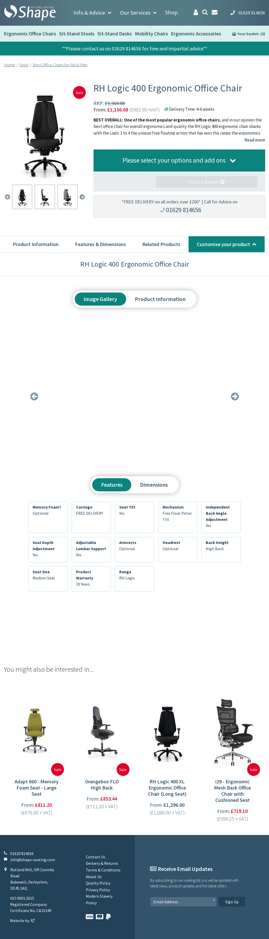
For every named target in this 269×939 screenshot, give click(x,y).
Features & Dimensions (100, 244)
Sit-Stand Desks (114, 33)
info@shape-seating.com (32, 859)
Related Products (161, 244)
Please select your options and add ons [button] (174, 160)
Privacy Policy (98, 889)
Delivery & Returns (102, 863)
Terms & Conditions (103, 869)
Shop (171, 12)
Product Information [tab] (160, 299)
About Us (94, 876)
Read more (255, 140)
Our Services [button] (135, 12)
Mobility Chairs (151, 33)
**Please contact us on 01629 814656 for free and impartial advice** (134, 48)
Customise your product (223, 244)
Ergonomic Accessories (196, 33)
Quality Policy (98, 883)
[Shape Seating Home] (30, 13)
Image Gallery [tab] (100, 299)
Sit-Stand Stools (77, 33)
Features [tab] (112, 484)
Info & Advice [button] (89, 12)
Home (9, 65)
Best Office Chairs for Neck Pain (60, 65)
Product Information (36, 244)
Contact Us (95, 856)
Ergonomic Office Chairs (30, 33)
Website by (23, 920)
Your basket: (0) (251, 33)
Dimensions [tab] (154, 484)
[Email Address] (183, 902)
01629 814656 (183, 210)
